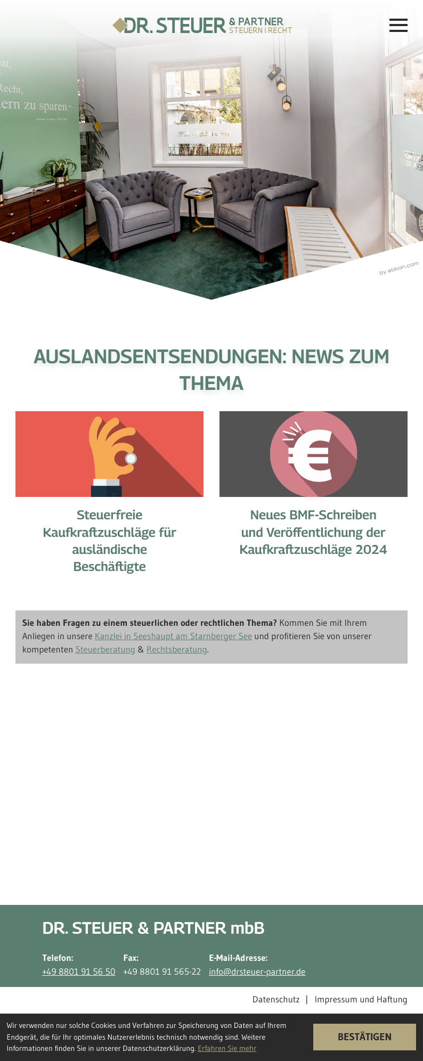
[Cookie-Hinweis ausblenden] (365, 1037)
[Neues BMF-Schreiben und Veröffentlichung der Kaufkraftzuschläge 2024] (313, 492)
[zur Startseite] (202, 25)
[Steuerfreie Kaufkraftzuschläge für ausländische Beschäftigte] (109, 500)
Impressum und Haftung (361, 999)
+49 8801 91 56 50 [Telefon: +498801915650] (78, 972)
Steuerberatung (105, 649)
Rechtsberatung (177, 649)
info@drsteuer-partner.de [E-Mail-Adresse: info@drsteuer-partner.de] (257, 972)
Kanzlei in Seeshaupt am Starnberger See (173, 636)
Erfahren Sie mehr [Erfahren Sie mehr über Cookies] (227, 1048)
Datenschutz (276, 999)
